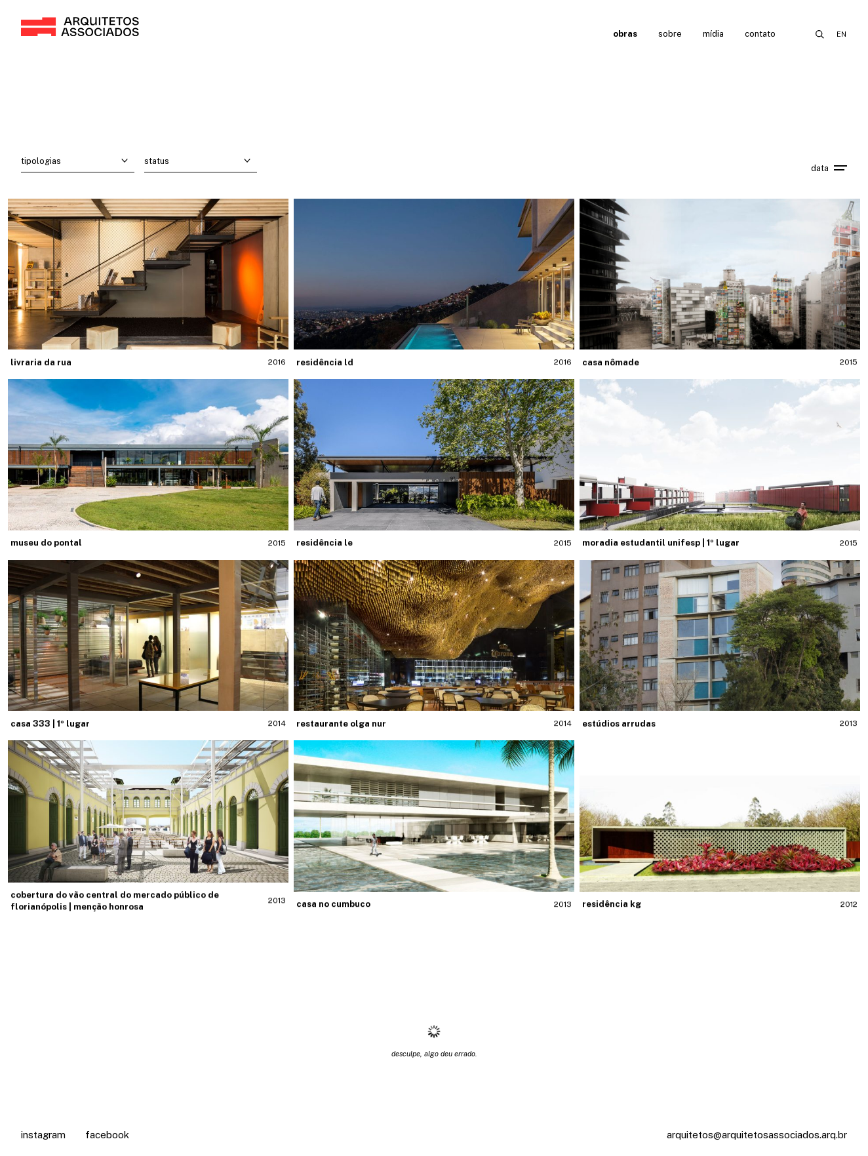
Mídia (713, 34)
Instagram (43, 1134)
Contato (760, 34)
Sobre (670, 34)
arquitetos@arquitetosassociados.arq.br (757, 1134)
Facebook (107, 1134)
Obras (625, 34)
